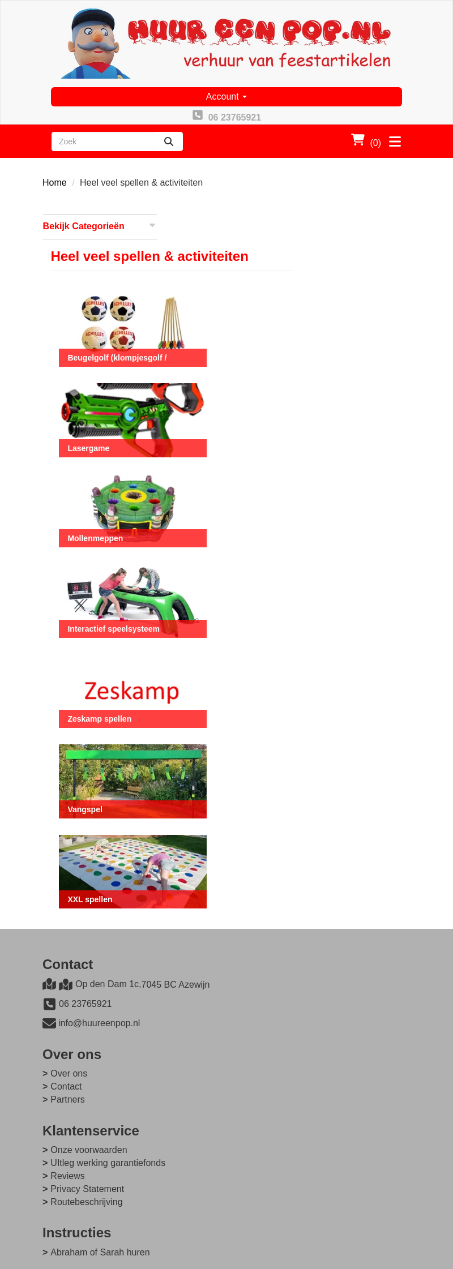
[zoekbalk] (103, 141)
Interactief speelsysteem (237, 567)
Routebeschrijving (279, 1040)
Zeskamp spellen (223, 654)
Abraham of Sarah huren (99, 1091)
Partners (260, 938)
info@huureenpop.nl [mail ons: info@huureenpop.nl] (99, 952)
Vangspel (208, 740)
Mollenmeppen (218, 480)
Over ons (261, 912)
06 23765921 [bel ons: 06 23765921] (85, 932)
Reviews (260, 1014)
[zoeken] (169, 141)
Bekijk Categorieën (99, 226)
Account (226, 96)
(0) (366, 140)
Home (54, 183)
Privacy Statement (280, 1027)
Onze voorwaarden (281, 988)
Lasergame (212, 393)
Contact (258, 925)
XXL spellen (213, 828)
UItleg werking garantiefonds (300, 1001)
